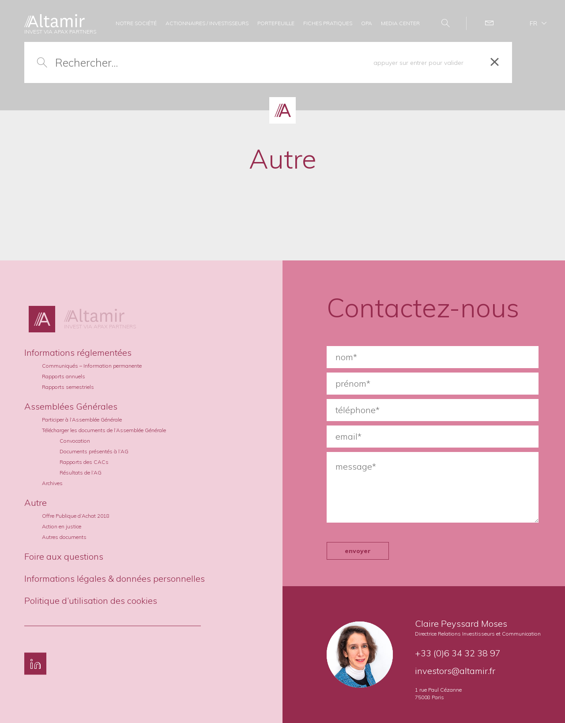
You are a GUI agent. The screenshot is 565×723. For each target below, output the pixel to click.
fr (533, 23)
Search (441, 23)
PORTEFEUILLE (275, 23)
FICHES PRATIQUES (327, 23)
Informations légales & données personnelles (114, 578)
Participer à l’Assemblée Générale (82, 419)
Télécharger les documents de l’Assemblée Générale (104, 430)
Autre (35, 502)
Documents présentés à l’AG (94, 451)
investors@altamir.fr (455, 670)
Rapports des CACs (84, 462)
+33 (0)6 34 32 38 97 (458, 653)
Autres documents (64, 537)
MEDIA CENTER (400, 23)
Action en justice (61, 526)
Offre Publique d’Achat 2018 (75, 515)
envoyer (358, 551)
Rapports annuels (63, 376)
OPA (366, 23)
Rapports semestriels (68, 387)
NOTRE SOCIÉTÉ (136, 23)
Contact (484, 23)
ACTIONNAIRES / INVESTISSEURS (207, 23)
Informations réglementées (78, 352)
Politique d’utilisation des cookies (90, 600)
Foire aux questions (63, 556)
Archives (52, 483)
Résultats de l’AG (81, 472)
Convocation (75, 440)
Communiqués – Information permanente (92, 365)
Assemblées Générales (70, 406)
